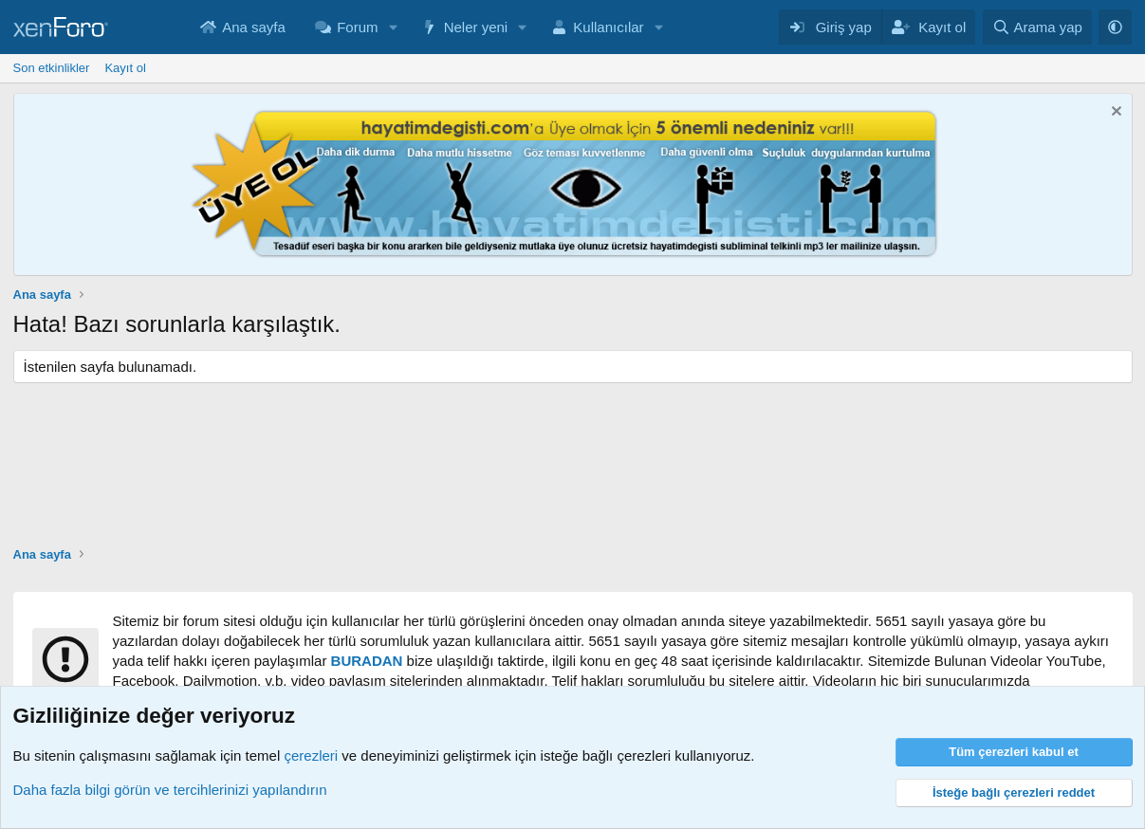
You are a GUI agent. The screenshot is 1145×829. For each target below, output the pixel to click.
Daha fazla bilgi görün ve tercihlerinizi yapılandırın (170, 790)
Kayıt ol (124, 68)
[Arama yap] (1037, 27)
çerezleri (311, 755)
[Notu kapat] (1114, 113)
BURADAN (367, 661)
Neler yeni (476, 27)
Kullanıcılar (608, 27)
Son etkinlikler (51, 68)
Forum (357, 27)
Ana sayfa (254, 27)
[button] (392, 27)
